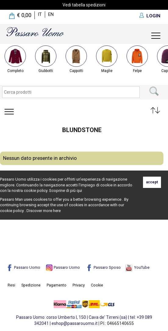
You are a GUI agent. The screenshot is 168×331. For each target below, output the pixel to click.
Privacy (79, 285)
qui (79, 190)
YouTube (137, 267)
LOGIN (153, 16)
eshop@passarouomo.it (75, 323)
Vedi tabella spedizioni (84, 4)
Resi (11, 285)
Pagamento (56, 285)
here (57, 210)
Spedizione (31, 285)
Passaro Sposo (103, 267)
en (51, 14)
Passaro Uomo (23, 267)
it (40, 14)
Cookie (97, 285)
